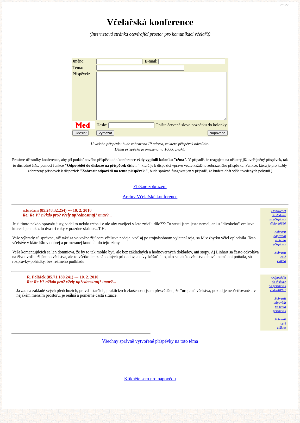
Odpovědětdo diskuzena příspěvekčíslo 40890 (277, 226)
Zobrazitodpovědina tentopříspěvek (279, 247)
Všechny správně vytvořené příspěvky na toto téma (150, 350)
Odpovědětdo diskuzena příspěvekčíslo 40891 (277, 293)
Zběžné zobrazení (149, 195)
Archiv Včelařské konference (150, 206)
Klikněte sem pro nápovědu (150, 388)
